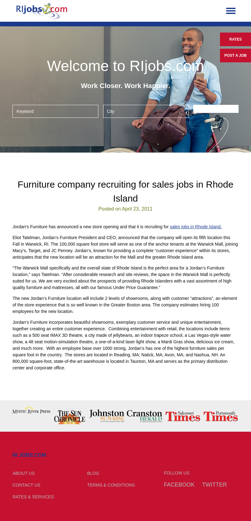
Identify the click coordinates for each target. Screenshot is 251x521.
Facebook (179, 485)
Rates (235, 39)
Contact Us (26, 485)
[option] (31, 410)
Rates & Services (33, 496)
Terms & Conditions (111, 485)
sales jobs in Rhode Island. (196, 226)
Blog (93, 473)
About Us (23, 473)
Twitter (214, 485)
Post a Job (235, 55)
